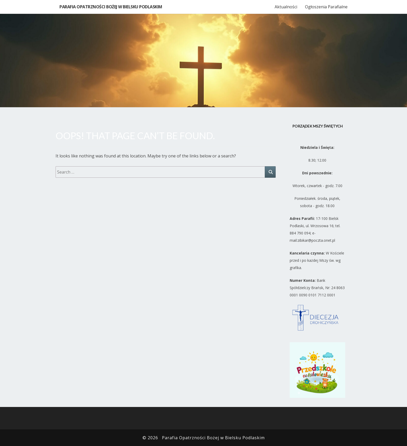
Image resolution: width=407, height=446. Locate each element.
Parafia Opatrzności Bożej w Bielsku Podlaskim (110, 7)
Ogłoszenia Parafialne (326, 7)
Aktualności (286, 7)
